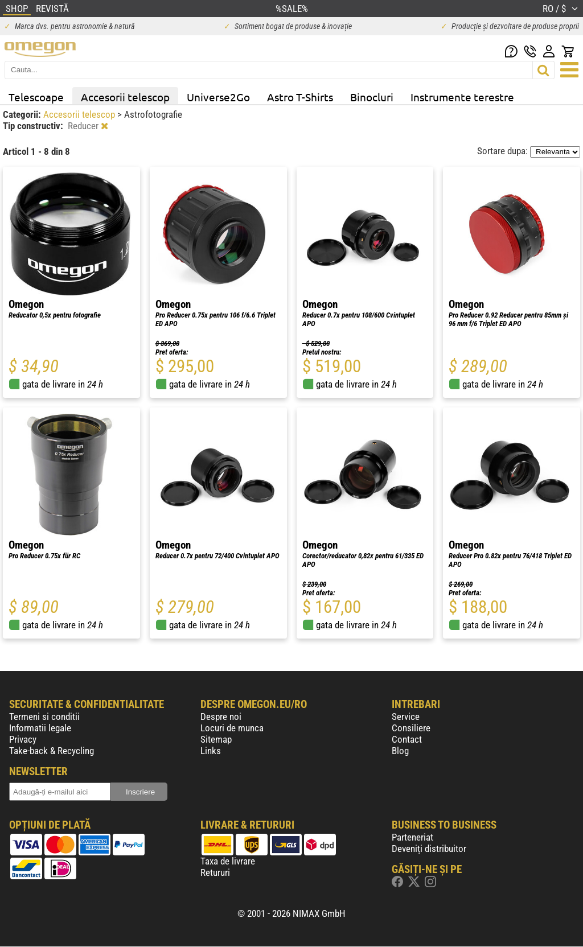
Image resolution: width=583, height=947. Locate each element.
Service (406, 716)
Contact (407, 739)
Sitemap (216, 739)
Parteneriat (412, 837)
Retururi (215, 872)
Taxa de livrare (227, 861)
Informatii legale (40, 728)
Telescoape (36, 97)
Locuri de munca (232, 728)
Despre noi (220, 716)
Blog (400, 750)
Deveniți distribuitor (429, 848)
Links (210, 750)
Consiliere (411, 728)
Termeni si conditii (44, 716)
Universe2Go (218, 97)
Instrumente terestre (462, 97)
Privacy (22, 739)
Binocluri (371, 97)
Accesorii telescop (125, 97)
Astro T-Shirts (300, 97)
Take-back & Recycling (51, 750)
